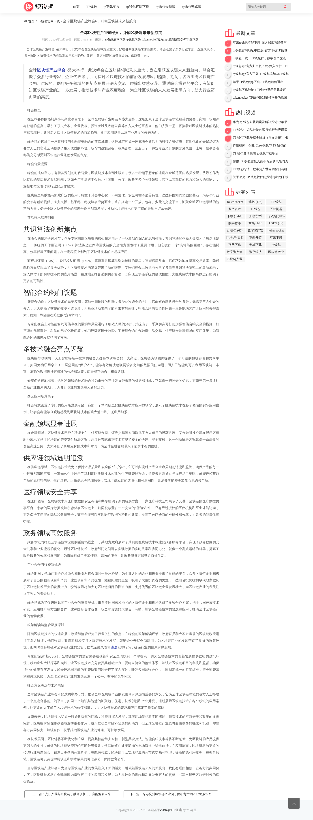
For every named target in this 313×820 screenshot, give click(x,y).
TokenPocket (235, 202)
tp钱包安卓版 (192, 6)
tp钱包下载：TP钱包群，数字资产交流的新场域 (259, 58)
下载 (234, 216)
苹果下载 (276, 238)
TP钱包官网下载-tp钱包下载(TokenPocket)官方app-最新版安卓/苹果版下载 (151, 39)
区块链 (234, 237)
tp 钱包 (234, 230)
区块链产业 (234, 259)
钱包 (255, 202)
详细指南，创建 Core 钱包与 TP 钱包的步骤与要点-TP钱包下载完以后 (259, 145)
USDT (276, 223)
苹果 (255, 223)
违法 (114, 647)
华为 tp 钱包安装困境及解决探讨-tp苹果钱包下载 (260, 122)
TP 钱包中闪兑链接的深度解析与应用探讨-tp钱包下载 (260, 130)
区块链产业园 (276, 252)
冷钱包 (276, 216)
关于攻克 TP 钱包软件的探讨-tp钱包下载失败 (260, 177)
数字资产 (234, 209)
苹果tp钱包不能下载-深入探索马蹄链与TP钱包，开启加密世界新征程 (260, 43)
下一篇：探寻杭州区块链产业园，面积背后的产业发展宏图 (171, 794)
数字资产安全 (255, 231)
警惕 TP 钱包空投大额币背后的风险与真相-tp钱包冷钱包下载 (260, 161)
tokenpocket (276, 231)
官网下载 (234, 245)
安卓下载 (255, 245)
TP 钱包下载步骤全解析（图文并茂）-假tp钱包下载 (260, 138)
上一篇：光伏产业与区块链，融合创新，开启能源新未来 (71, 794)
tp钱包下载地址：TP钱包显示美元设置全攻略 (259, 90)
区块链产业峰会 (51, 70)
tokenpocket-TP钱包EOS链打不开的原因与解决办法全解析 (260, 98)
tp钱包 (276, 245)
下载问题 (276, 209)
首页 (76, 6)
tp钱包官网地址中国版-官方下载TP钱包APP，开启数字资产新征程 (260, 50)
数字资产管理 (234, 252)
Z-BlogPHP (168, 810)
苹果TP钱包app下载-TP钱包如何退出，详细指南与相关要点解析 (260, 82)
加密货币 (255, 217)
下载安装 (255, 238)
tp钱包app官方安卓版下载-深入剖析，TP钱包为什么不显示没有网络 (260, 66)
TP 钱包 (276, 202)
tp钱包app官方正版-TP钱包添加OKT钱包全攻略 (261, 74)
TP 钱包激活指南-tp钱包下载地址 (255, 153)
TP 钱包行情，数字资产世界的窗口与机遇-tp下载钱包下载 (260, 169)
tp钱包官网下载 (137, 6)
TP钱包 (91, 6)
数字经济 (255, 252)
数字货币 (234, 224)
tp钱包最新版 (165, 6)
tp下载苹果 (112, 6)
